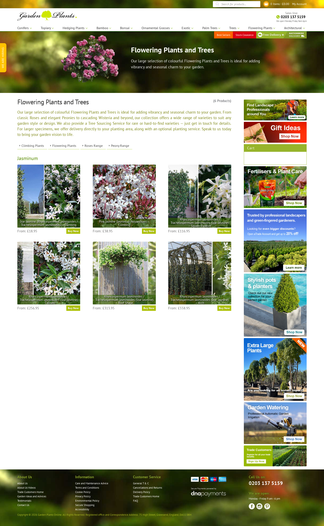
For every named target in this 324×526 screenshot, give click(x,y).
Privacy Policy (83, 496)
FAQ (135, 500)
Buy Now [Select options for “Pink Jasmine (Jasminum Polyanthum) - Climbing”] (148, 231)
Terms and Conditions (87, 487)
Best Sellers (223, 35)
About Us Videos (26, 487)
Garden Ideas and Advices (31, 496)
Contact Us (23, 505)
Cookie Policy (82, 492)
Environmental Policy (87, 500)
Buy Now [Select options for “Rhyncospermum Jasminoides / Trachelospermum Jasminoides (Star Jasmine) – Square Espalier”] (224, 231)
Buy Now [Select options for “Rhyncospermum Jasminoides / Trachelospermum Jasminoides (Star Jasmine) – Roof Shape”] (148, 308)
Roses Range (94, 146)
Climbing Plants (32, 146)
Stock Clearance (245, 35)
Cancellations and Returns (147, 487)
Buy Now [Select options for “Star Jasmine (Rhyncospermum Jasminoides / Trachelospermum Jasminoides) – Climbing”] (73, 231)
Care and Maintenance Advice (91, 483)
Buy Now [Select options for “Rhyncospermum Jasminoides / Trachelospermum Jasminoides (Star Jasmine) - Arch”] (224, 308)
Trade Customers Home (30, 492)
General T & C (141, 483)
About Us (22, 483)
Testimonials (24, 500)
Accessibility (82, 509)
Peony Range (120, 146)
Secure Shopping (84, 505)
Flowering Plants (64, 146)
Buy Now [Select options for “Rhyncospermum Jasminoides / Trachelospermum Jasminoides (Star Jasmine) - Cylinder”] (73, 308)
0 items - (279, 4)
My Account (299, 4)
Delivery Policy (141, 492)
